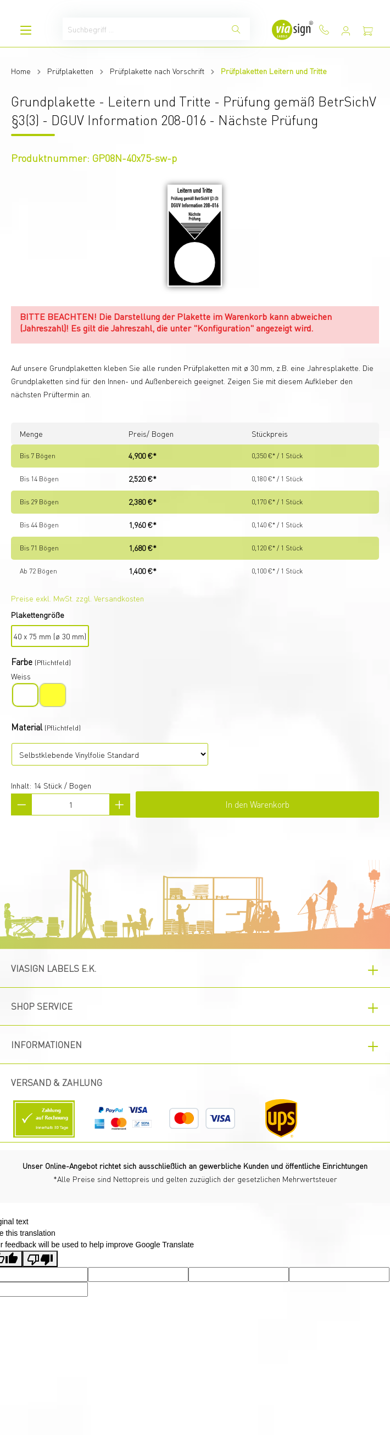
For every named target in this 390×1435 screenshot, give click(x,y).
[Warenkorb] (368, 30)
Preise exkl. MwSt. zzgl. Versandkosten (77, 598)
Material (26, 727)
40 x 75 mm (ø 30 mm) (50, 636)
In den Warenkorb (257, 804)
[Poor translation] (40, 1259)
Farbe (21, 661)
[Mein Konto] (346, 30)
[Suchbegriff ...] (143, 29)
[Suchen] (236, 29)
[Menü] (26, 30)
